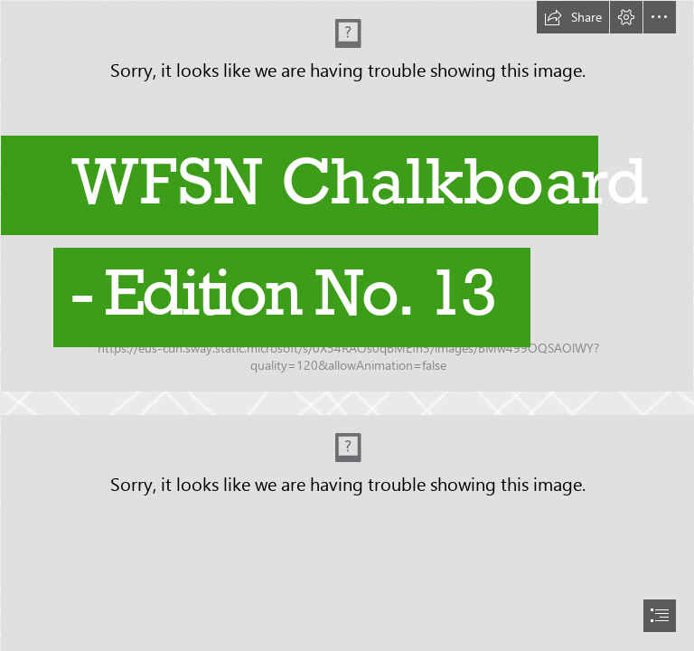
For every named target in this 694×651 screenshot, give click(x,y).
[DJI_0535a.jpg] (347, 202)
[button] (573, 17)
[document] (347, 325)
